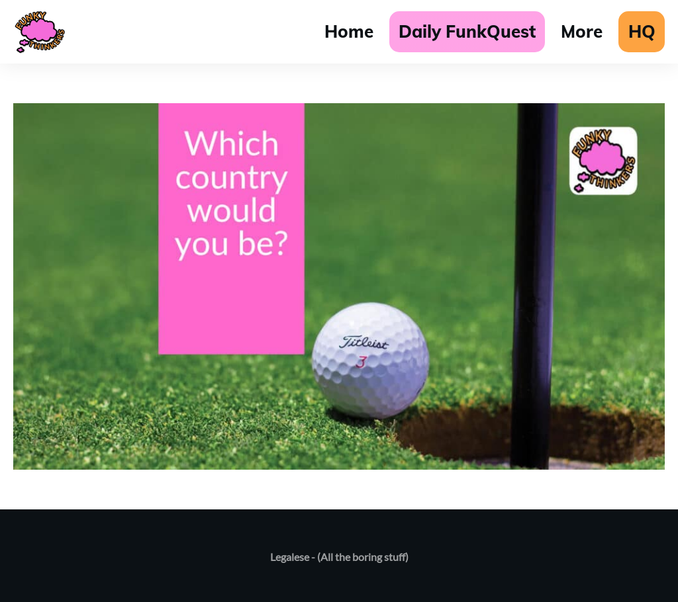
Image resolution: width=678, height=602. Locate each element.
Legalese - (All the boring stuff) (339, 556)
